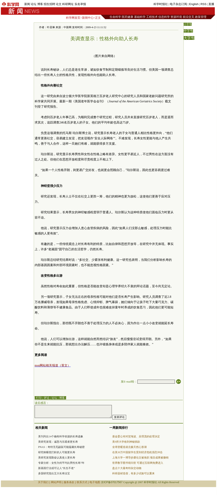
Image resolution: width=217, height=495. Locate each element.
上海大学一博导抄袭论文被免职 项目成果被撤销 (140, 457)
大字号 (189, 38)
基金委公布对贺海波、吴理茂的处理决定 (136, 436)
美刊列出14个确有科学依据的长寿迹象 (60, 436)
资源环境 (176, 16)
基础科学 (140, 16)
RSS (203, 4)
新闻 (27, 4)
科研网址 (68, 4)
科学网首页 (73, 17)
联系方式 (82, 482)
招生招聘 (49, 4)
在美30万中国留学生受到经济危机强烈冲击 (137, 452)
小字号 (188, 24)
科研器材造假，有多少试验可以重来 (133, 473)
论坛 (33, 4)
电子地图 (95, 482)
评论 (46, 397)
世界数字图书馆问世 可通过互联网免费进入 (137, 462)
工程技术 (152, 16)
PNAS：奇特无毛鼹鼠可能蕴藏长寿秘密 (61, 447)
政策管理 (200, 16)
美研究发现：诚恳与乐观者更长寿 (58, 441)
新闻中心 (88, 17)
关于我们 (43, 482)
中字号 (188, 31)
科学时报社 (160, 4)
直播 (211, 4)
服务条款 (69, 482)
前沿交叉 (188, 16)
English (193, 4)
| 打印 (38, 397)
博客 (40, 4)
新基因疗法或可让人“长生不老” (56, 468)
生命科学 (115, 16)
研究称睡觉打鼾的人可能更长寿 (56, 452)
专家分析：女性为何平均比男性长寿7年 (61, 462)
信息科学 (164, 16)
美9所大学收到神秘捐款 (126, 441)
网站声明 (56, 482)
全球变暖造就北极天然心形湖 (129, 447)
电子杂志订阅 (178, 4)
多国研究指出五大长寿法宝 (54, 473)
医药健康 (127, 16)
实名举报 (80, 4)
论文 (59, 4)
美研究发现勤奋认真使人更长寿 (56, 457)
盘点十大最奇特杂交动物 (126, 468)
